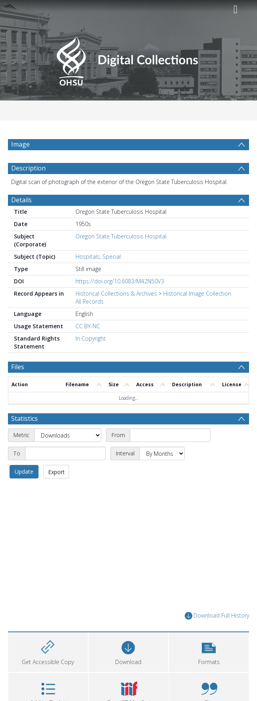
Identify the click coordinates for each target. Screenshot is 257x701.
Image (20, 144)
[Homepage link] (128, 58)
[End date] (65, 472)
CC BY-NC (87, 345)
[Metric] (67, 454)
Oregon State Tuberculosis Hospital (120, 255)
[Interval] (162, 472)
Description (28, 187)
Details (21, 219)
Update (24, 490)
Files (17, 385)
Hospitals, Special (98, 275)
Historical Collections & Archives (116, 312)
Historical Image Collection (197, 312)
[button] (209, 670)
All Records (89, 320)
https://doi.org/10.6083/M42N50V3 (119, 300)
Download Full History (217, 635)
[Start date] (170, 454)
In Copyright (90, 357)
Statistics (24, 437)
